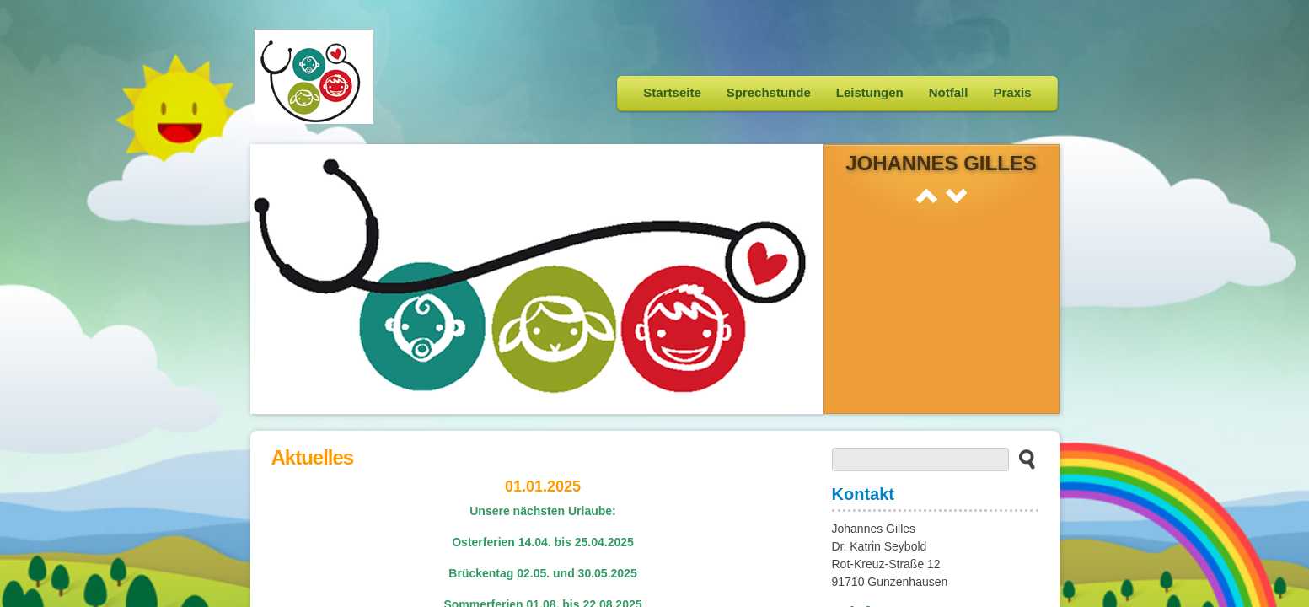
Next (956, 196)
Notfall (948, 92)
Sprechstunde (769, 92)
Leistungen (870, 92)
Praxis (1012, 92)
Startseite (671, 92)
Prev (926, 196)
